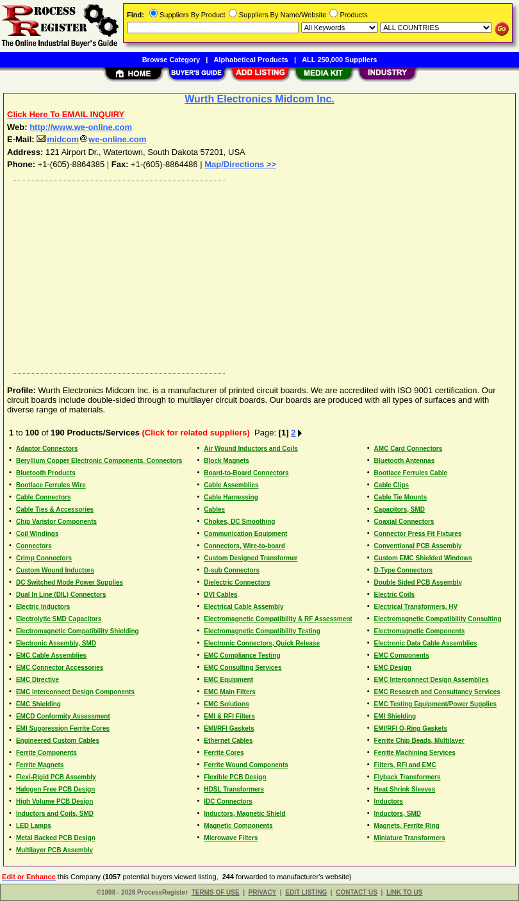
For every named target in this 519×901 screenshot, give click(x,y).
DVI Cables (220, 594)
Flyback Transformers (407, 777)
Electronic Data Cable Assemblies (425, 643)
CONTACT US (356, 892)
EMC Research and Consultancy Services (437, 691)
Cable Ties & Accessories (55, 509)
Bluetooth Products (46, 472)
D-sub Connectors (232, 570)
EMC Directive (37, 679)
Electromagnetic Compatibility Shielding (77, 631)
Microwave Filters (231, 837)
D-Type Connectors (403, 570)
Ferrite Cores (223, 752)
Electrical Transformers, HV (416, 606)
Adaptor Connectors (47, 448)
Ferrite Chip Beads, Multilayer (419, 740)
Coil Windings (37, 533)
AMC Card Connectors (408, 448)
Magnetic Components (238, 825)
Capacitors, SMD (399, 509)
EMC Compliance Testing (242, 655)
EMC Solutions (226, 704)
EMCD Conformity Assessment (63, 716)
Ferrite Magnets (39, 764)
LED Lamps (33, 825)
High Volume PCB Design (54, 801)
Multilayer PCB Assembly (54, 850)
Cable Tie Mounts (400, 497)
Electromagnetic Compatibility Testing (262, 631)
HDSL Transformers (234, 789)
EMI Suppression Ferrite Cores (63, 728)
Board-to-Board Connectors (246, 472)
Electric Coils (394, 594)
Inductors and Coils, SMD (55, 813)
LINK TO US (404, 892)
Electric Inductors (43, 606)
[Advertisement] (257, 274)
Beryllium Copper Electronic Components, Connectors (99, 460)
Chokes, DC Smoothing (239, 521)
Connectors (34, 545)
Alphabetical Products (251, 59)
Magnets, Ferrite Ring (407, 825)
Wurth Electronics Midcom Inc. (259, 98)
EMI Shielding (395, 716)
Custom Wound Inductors (55, 570)
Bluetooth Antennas (404, 460)
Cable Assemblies (231, 485)
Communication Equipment (245, 533)
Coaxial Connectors (404, 521)
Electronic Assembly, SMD (56, 643)
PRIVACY (263, 892)
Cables (214, 509)
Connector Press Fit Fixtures (418, 533)
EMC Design (392, 667)
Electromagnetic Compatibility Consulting (438, 618)
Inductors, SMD (397, 813)
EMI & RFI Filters (229, 716)
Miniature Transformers (409, 837)
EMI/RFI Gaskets (229, 728)
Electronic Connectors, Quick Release (262, 643)
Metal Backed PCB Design (55, 837)
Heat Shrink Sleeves (405, 789)
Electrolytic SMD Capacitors (58, 618)
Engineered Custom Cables (57, 740)
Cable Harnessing (231, 497)
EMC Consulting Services (242, 667)
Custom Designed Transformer (250, 558)
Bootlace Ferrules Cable (410, 472)
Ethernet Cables (228, 740)
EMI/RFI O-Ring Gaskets (410, 728)
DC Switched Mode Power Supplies (69, 582)
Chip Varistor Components (56, 521)
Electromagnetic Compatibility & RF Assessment (278, 618)
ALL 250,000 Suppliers (339, 59)
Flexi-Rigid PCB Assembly (56, 777)
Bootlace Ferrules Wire (51, 485)
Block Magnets (226, 460)
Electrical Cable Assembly (243, 606)
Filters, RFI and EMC (405, 764)
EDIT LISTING (306, 892)
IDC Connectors (228, 801)
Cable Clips (391, 485)
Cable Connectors (43, 497)
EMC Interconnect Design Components (75, 691)
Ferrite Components (46, 752)
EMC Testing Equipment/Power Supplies (435, 704)
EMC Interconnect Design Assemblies (431, 679)
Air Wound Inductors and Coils (250, 448)
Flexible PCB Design (235, 777)
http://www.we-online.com (80, 127)
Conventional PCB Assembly (418, 545)
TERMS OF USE (216, 892)
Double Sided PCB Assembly (418, 582)
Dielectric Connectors (237, 582)
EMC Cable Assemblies (51, 655)
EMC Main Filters (230, 691)
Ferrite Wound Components (246, 764)
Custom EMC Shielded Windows (423, 558)
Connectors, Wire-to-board (244, 545)
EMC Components (401, 655)
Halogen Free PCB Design (55, 789)
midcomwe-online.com (91, 139)
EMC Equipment (228, 679)
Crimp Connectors (44, 558)
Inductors (389, 801)
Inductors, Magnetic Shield (244, 813)
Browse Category (171, 59)
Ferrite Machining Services (415, 752)
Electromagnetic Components (419, 631)
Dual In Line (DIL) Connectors (61, 594)
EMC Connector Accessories (59, 667)
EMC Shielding (38, 704)
